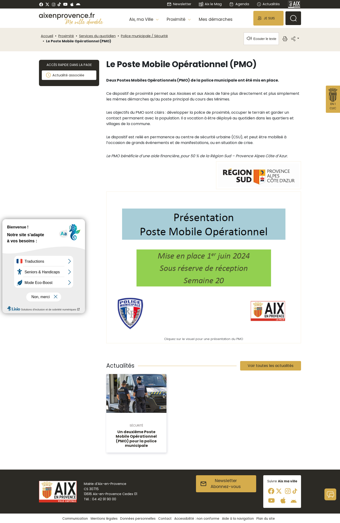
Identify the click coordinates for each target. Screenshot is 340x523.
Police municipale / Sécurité (144, 36)
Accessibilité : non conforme (196, 518)
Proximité (66, 36)
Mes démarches (216, 19)
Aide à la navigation (238, 518)
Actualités (268, 4)
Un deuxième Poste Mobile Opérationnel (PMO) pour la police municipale (136, 438)
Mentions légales (104, 518)
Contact (165, 518)
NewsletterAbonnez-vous (220, 484)
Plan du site (265, 518)
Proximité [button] (177, 19)
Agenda (239, 4)
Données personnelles (138, 518)
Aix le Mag (210, 4)
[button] (268, 18)
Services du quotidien (97, 36)
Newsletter (179, 4)
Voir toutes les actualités (270, 365)
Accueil (47, 36)
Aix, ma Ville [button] (141, 19)
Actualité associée (65, 75)
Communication (75, 518)
